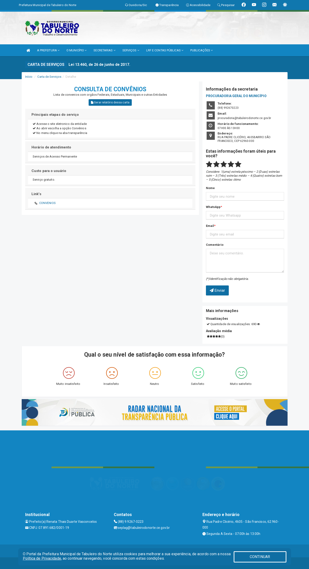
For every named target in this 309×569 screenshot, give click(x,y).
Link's (36, 194)
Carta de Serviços (49, 76)
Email (210, 226)
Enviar (217, 290)
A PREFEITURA (48, 50)
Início (29, 76)
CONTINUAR (260, 557)
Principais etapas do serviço (55, 114)
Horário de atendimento (51, 147)
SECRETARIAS (104, 50)
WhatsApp (213, 207)
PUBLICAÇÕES (201, 50)
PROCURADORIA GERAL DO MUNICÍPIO (236, 96)
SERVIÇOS (130, 50)
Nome (210, 188)
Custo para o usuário (48, 171)
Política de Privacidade (42, 558)
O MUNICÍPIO (76, 50)
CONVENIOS (47, 203)
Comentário (215, 244)
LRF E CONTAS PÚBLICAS (164, 50)
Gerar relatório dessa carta (110, 102)
